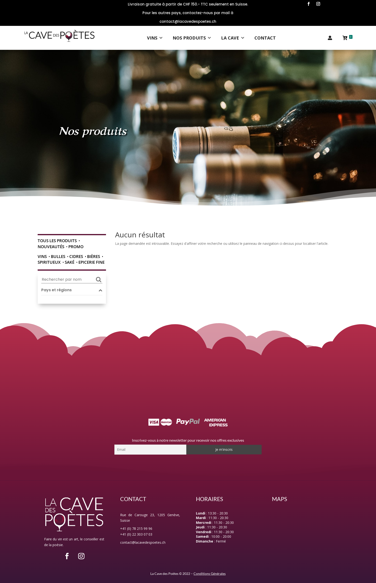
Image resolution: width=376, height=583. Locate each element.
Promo (75, 246)
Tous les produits (57, 240)
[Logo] (59, 38)
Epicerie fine (91, 262)
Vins (155, 38)
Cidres (76, 256)
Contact (265, 38)
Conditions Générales (210, 574)
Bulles (58, 256)
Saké (69, 262)
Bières (93, 256)
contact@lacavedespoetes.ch (142, 542)
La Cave (233, 38)
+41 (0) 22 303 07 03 (136, 534)
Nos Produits (192, 38)
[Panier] (347, 38)
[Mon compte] (330, 38)
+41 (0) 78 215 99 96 (136, 528)
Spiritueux (49, 262)
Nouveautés (51, 246)
